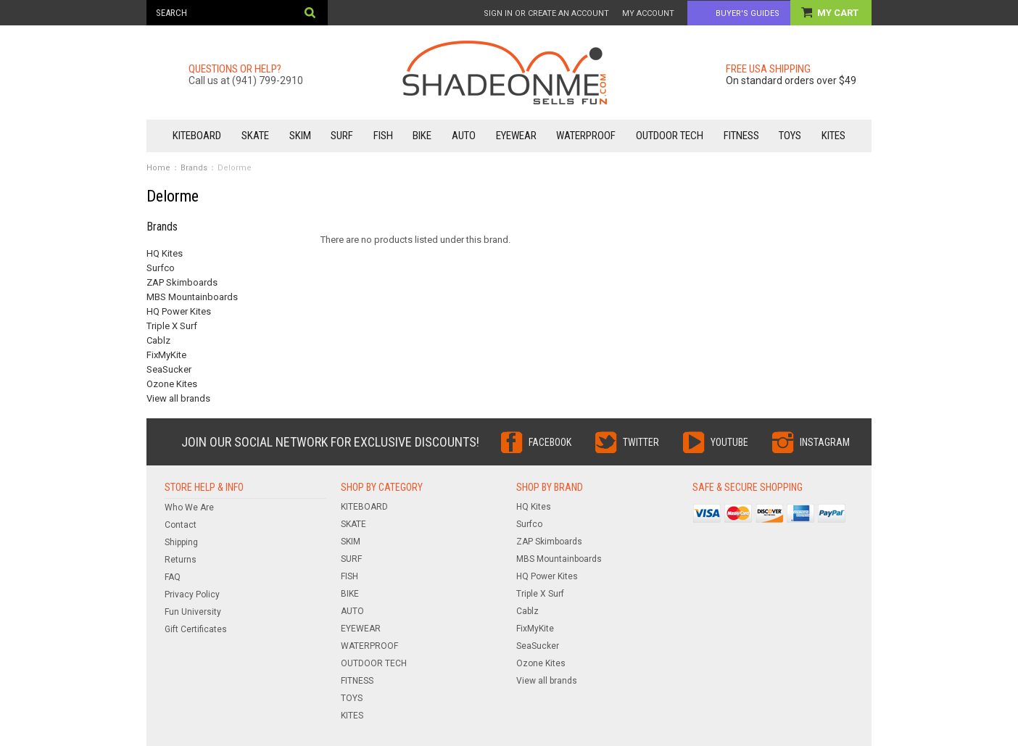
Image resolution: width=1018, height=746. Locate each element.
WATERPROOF (586, 135)
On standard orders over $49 (791, 80)
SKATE (255, 135)
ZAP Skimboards (182, 282)
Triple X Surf (171, 325)
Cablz (158, 340)
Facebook (550, 442)
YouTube (729, 442)
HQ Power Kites (178, 311)
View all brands (178, 398)
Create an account (568, 13)
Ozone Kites (171, 383)
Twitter (641, 442)
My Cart (839, 12)
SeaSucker (168, 369)
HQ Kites (164, 253)
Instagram (825, 442)
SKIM (300, 135)
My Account (648, 13)
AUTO (464, 135)
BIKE (422, 135)
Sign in (498, 13)
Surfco (160, 267)
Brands (194, 168)
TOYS (790, 135)
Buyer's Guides (747, 13)
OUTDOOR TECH (669, 135)
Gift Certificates (196, 629)
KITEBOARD (197, 135)
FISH (383, 135)
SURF (342, 135)
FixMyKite (166, 354)
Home (158, 168)
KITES (833, 135)
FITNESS (741, 135)
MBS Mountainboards (192, 296)
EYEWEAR (516, 135)
